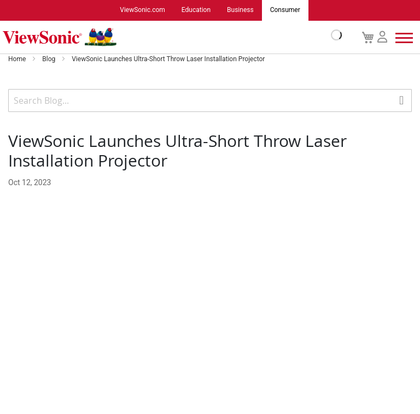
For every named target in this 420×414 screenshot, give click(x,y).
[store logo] (169, 37)
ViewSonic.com (142, 10)
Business (240, 10)
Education (196, 10)
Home (17, 59)
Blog (49, 59)
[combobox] (210, 100)
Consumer (285, 10)
